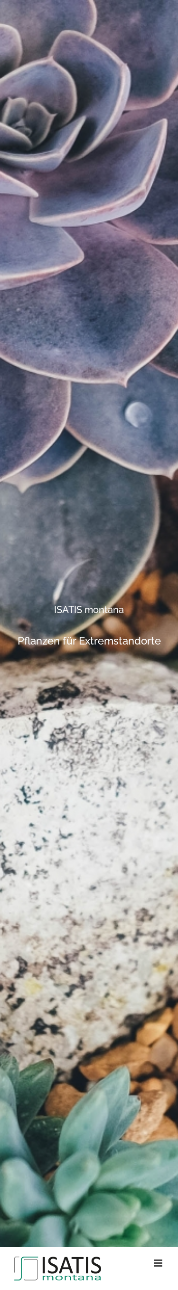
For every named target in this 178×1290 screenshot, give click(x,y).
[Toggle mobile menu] (159, 1263)
